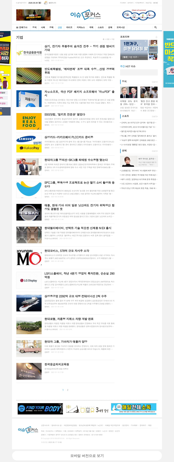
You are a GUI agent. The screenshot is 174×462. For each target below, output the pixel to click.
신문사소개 (45, 425)
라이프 (69, 27)
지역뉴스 (81, 27)
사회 (43, 27)
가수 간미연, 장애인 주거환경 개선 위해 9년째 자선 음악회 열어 (139, 175)
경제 (51, 27)
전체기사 (23, 27)
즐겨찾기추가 (21, 3)
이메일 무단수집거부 (112, 425)
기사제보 (123, 3)
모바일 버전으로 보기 (87, 455)
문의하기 (130, 3)
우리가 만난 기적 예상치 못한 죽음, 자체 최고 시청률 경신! (139, 188)
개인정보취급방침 (70, 425)
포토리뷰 (124, 36)
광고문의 (125, 425)
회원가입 (149, 3)
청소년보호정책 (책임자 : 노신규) (91, 425)
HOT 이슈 (127, 66)
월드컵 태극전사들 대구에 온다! (133, 131)
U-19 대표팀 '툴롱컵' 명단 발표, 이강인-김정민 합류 (139, 144)
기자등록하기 (139, 3)
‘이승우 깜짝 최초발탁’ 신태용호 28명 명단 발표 (139, 140)
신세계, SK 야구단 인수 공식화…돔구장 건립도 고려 (139, 122)
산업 (60, 27)
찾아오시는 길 (56, 425)
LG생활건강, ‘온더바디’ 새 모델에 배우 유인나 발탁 (139, 170)
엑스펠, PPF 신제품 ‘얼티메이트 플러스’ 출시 (138, 135)
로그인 (155, 3)
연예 (110, 27)
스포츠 (101, 27)
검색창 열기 (155, 27)
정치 (34, 27)
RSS (149, 425)
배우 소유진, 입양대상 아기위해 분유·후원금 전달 (139, 179)
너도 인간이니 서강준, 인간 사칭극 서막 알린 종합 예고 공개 (139, 183)
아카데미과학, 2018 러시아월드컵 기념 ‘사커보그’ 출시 (139, 127)
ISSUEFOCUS (59, 438)
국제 (91, 27)
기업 (112, 39)
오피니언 (121, 27)
